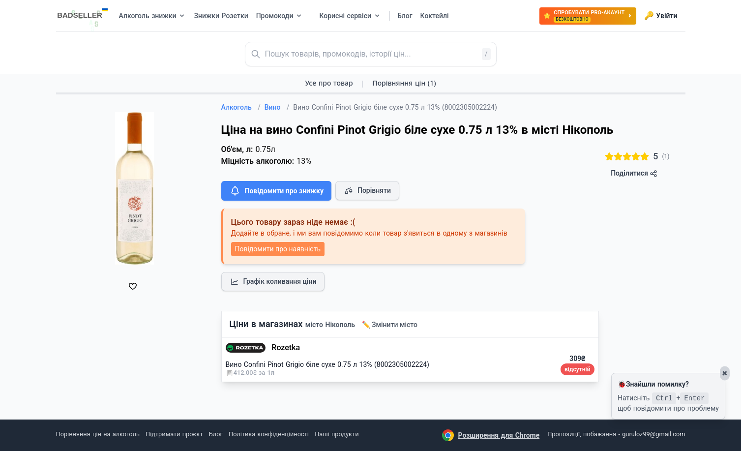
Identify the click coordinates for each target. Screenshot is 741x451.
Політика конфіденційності (269, 434)
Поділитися (634, 173)
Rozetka (285, 347)
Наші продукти (336, 434)
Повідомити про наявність (278, 249)
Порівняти (367, 191)
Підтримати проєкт (174, 434)
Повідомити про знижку (276, 191)
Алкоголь (241, 107)
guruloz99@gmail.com (653, 434)
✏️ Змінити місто (390, 325)
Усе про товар (329, 83)
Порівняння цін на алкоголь (98, 434)
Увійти (660, 16)
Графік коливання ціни (273, 282)
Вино (277, 107)
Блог (216, 434)
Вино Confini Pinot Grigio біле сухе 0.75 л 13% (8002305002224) (328, 364)
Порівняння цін (404, 83)
